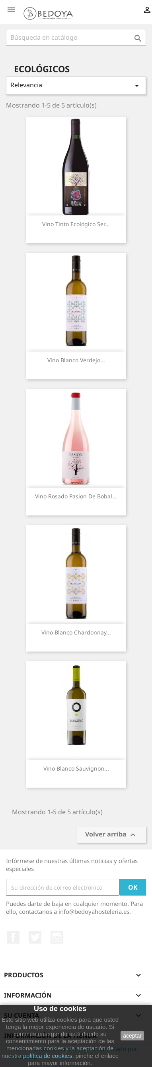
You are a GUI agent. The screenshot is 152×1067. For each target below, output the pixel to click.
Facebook (13, 937)
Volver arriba (111, 835)
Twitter (35, 937)
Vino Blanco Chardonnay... (76, 632)
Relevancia (76, 85)
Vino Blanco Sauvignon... (76, 768)
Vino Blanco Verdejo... (76, 360)
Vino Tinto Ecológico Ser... (76, 224)
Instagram (57, 937)
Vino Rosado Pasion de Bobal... (76, 496)
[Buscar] (76, 37)
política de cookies (47, 1055)
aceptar (132, 1035)
